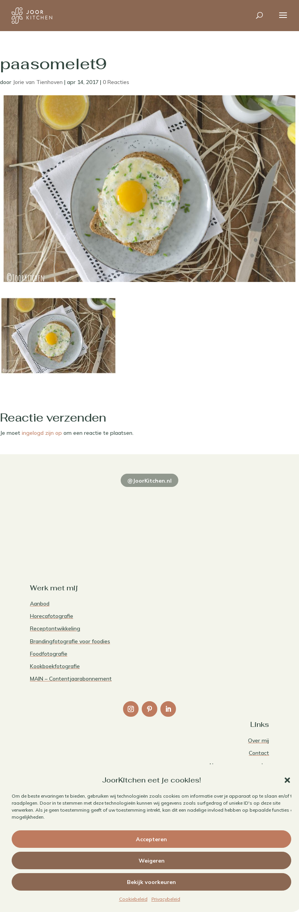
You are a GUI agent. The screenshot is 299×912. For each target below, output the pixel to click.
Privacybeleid (165, 899)
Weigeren (152, 860)
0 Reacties (116, 82)
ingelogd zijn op (42, 432)
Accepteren (151, 839)
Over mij (258, 740)
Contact (259, 752)
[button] (287, 780)
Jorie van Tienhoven (38, 82)
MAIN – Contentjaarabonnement (71, 678)
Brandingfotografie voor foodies (70, 641)
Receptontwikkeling (55, 628)
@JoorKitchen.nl (149, 480)
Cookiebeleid (133, 899)
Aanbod (39, 603)
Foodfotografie (48, 653)
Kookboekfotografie (55, 666)
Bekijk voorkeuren (151, 882)
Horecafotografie (51, 616)
